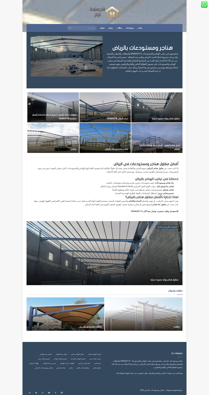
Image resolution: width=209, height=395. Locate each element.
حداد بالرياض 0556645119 (114, 118)
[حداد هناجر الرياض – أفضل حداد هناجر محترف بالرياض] (156, 138)
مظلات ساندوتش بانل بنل (85, 326)
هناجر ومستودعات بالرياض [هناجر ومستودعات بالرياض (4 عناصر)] (44, 368)
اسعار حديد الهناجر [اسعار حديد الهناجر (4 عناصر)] (45, 354)
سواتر (110, 28)
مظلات (119, 28)
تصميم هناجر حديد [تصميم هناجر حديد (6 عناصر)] (44, 359)
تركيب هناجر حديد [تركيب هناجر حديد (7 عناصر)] (95, 359)
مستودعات (130, 28)
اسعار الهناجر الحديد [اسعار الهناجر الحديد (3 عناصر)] (94, 354)
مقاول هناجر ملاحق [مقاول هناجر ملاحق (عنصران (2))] (82, 368)
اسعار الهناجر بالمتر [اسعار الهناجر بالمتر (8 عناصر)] (77, 354)
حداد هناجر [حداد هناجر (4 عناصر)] (97, 363)
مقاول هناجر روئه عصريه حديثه (162, 118)
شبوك (102, 28)
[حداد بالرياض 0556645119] (105, 107)
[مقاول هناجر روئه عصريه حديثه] (156, 107)
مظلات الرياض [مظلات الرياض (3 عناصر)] (34, 363)
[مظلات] (143, 314)
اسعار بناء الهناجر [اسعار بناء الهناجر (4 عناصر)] (61, 354)
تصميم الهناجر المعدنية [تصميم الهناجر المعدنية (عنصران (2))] (78, 359)
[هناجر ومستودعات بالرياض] (105, 138)
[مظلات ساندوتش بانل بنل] (65, 314)
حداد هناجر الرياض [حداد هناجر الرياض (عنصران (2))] (84, 363)
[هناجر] (53, 138)
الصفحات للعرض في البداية (167, 227)
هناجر (140, 28)
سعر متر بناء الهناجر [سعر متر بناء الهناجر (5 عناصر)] (49, 363)
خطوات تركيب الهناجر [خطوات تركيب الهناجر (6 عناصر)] (67, 363)
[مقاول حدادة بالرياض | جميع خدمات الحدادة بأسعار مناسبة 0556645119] (53, 107)
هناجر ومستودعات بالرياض (142, 48)
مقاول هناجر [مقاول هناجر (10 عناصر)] (97, 368)
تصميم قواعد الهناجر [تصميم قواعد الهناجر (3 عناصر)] (60, 359)
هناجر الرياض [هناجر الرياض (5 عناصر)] (60, 368)
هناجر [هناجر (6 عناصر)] (71, 368)
